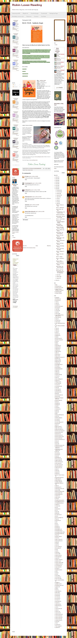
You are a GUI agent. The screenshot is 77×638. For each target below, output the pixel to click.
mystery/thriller (58, 492)
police (56, 511)
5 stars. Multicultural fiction (60, 323)
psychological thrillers (59, 533)
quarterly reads (57, 536)
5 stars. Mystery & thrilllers (60, 325)
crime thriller (57, 390)
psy (55, 523)
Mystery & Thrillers (58, 491)
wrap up (56, 621)
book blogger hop (58, 364)
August (57, 196)
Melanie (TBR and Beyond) (30, 211)
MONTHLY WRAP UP (59, 483)
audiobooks (57, 348)
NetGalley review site (18, 16)
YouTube (43, 16)
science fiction (57, 566)
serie (56, 574)
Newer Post (25, 245)
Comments (15, 86)
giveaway (56, 423)
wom (56, 607)
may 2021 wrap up (58, 464)
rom (56, 549)
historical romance (58, 436)
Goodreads (44, 13)
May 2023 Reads (58, 466)
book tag (56, 365)
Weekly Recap (57, 605)
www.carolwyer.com (33, 160)
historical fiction (58, 432)
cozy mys (56, 384)
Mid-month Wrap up (58, 477)
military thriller (57, 480)
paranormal (57, 508)
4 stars (56, 312)
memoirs (56, 473)
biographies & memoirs (59, 357)
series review (57, 578)
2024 (56, 180)
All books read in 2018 (59, 287)
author (56, 352)
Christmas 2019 (58, 374)
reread (56, 543)
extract (56, 410)
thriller (56, 592)
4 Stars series (57, 317)
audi (56, 342)
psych (56, 524)
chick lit (56, 370)
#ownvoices (57, 300)
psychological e (58, 529)
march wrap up (57, 463)
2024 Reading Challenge (15, 47)
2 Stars (56, 303)
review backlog (57, 546)
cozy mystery (57, 386)
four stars (56, 420)
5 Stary (56, 328)
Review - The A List (59, 269)
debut (56, 393)
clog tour (56, 380)
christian (56, 373)
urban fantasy (57, 601)
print (56, 516)
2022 (56, 183)
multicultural (57, 487)
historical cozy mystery (59, 430)
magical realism (58, 460)
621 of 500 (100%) (15, 134)
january (56, 451)
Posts (14, 84)
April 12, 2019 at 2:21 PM (39, 211)
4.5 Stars (56, 320)
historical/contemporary (59, 439)
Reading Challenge (58, 293)
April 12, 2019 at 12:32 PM (34, 204)
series (56, 575)
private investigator (58, 517)
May (57, 201)
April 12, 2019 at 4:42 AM (36, 196)
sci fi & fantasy (57, 565)
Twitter (36, 16)
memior (56, 470)
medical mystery (58, 467)
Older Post (49, 245)
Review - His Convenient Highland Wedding (60, 221)
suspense (56, 586)
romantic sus (57, 561)
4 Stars (56, 313)
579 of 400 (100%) (15, 107)
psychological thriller (58, 532)
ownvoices (57, 505)
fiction (56, 416)
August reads (57, 351)
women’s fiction (58, 617)
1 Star (56, 301)
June (57, 200)
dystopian (56, 403)
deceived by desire (58, 394)
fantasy (56, 411)
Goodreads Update (58, 291)
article (56, 341)
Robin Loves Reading (27, 4)
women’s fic (57, 612)
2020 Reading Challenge (15, 125)
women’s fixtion (58, 618)
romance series (57, 555)
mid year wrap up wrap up (59, 474)
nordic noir (57, 497)
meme (56, 469)
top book (56, 595)
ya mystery (57, 624)
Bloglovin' (25, 13)
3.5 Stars (56, 310)
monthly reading (58, 481)
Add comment (25, 219)
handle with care (58, 427)
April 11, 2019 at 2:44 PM (33, 176)
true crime (57, 596)
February (58, 276)
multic (56, 485)
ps (55, 521)
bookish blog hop (58, 368)
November (58, 191)
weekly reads (57, 604)
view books (17, 30)
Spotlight (56, 582)
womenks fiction (58, 620)
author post (57, 354)
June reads (57, 454)
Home (37, 245)
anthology (57, 335)
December (58, 190)
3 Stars (56, 309)
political (56, 513)
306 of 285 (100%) (15, 160)
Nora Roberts (58, 56)
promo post (57, 520)
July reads (57, 453)
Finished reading (58, 417)
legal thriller (57, 457)
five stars (56, 419)
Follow (55, 168)
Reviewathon (57, 548)
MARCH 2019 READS (60, 214)
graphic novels (57, 426)
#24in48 (56, 297)
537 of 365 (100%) (15, 147)
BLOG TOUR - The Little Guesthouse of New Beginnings (60, 271)
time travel (57, 594)
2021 (56, 185)
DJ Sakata (27, 176)
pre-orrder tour (57, 514)
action (56, 332)
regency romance (58, 539)
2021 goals (57, 307)
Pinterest (28, 16)
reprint (56, 542)
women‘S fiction (58, 615)
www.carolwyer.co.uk (39, 156)
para (56, 507)
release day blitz (58, 540)
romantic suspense (58, 562)
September (58, 195)
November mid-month (59, 500)
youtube (56, 627)
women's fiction (58, 614)
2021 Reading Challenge (15, 112)
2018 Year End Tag (58, 306)
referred (56, 537)
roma (56, 550)
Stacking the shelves (58, 585)
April (57, 203)
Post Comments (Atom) (31, 247)
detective (56, 396)
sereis (56, 572)
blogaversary (57, 361)
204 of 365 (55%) (15, 29)
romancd (56, 552)
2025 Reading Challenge (15, 34)
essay (56, 406)
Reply (26, 179)
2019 (56, 188)
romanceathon (57, 556)
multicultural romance (59, 488)
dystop (56, 401)
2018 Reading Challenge (15, 152)
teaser (56, 589)
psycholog (57, 527)
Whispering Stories (28, 196)
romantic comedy (58, 559)
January (57, 278)
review (56, 545)
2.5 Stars (56, 304)
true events (57, 598)
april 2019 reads (58, 338)
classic (56, 377)
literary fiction (57, 458)
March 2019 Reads (58, 461)
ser (55, 571)
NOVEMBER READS (59, 501)
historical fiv (57, 433)
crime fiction (57, 389)
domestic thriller (58, 400)
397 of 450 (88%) (15, 69)
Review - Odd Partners (60, 207)
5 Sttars (56, 331)
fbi (55, 413)
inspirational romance (59, 445)
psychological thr (58, 530)
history (56, 440)
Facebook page (35, 13)
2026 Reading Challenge (15, 21)
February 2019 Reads (59, 414)
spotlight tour (57, 583)
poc (55, 510)
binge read (57, 355)
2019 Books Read (58, 286)
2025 (56, 178)
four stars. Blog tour (58, 422)
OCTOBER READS (58, 503)
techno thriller (57, 591)
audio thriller (57, 345)
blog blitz (56, 358)
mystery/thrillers (58, 494)
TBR (56, 588)
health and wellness (58, 429)
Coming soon (57, 381)
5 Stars (56, 321)
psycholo (56, 526)
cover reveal (57, 383)
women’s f (57, 611)
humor (56, 443)
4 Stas (56, 318)
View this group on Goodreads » (15, 307)
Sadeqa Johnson (59, 72)
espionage (57, 404)
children (56, 371)
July (57, 198)
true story (56, 599)
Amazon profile (16, 13)
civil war (56, 376)
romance (56, 553)
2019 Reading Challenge (15, 139)
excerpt (56, 407)
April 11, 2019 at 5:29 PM (36, 183)
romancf (56, 558)
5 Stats (56, 329)
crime (56, 387)
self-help (56, 568)
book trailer (57, 367)
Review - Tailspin (59, 256)
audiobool (57, 349)
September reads (58, 569)
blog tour (56, 360)
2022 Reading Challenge (15, 99)
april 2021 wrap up (58, 339)
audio (56, 344)
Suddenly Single (43, 80)
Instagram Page (54, 13)
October (57, 193)
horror (56, 442)
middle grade (57, 478)
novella (56, 498)
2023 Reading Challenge (15, 61)
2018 (56, 280)
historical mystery (58, 435)
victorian (56, 602)
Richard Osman (59, 60)
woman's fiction (58, 608)
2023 (56, 182)
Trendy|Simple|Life (28, 183)
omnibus (56, 504)
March (57, 274)
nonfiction (57, 495)
